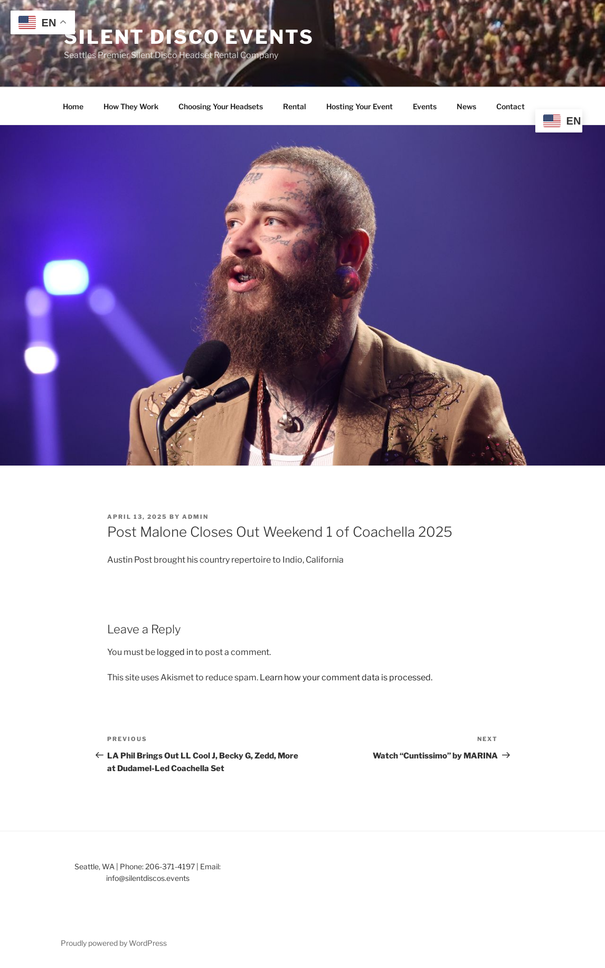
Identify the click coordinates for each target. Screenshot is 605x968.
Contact (510, 106)
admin (195, 516)
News (466, 106)
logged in (175, 652)
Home (73, 106)
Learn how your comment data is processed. (346, 677)
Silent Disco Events (189, 37)
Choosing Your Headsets (220, 106)
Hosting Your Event (359, 106)
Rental (294, 106)
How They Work (130, 106)
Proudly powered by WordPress (114, 942)
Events (425, 106)
